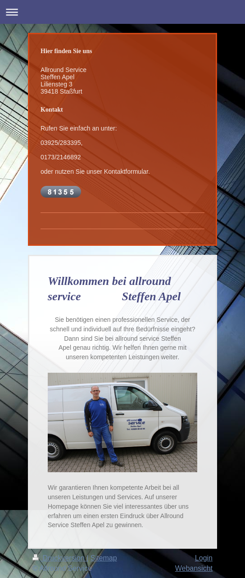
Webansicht (194, 568)
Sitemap (104, 558)
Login (204, 558)
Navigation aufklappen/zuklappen (122, 12)
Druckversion (59, 558)
